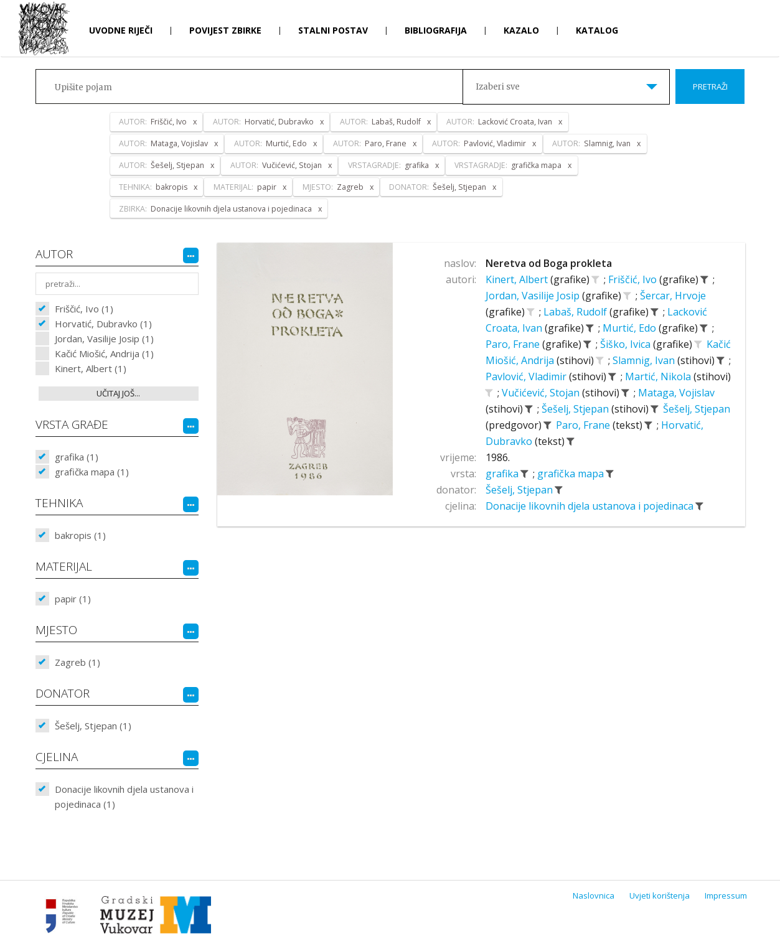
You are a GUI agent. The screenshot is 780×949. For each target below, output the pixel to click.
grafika (503, 473)
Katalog (597, 30)
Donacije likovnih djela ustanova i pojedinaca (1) (124, 796)
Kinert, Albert (518, 279)
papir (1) (73, 598)
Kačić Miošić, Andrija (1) (104, 353)
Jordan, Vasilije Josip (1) (104, 338)
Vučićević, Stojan (542, 393)
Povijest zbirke (225, 30)
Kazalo (521, 30)
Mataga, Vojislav (676, 393)
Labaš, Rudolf (576, 312)
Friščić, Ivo (633, 279)
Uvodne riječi (121, 30)
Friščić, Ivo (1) (84, 308)
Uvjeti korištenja (659, 895)
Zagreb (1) (77, 662)
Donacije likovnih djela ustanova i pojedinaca (591, 506)
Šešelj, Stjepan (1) (93, 725)
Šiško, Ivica (626, 344)
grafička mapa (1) (92, 471)
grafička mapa (571, 473)
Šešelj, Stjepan (576, 409)
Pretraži (710, 86)
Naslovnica (593, 895)
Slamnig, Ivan (645, 360)
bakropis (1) (80, 535)
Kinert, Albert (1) (90, 368)
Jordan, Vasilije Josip (534, 295)
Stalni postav (333, 30)
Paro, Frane (514, 344)
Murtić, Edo (631, 328)
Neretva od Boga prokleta (549, 263)
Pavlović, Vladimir (527, 376)
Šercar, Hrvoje (673, 295)
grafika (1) (76, 457)
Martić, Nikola (659, 376)
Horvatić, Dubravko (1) (103, 323)
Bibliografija (436, 30)
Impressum (726, 895)
